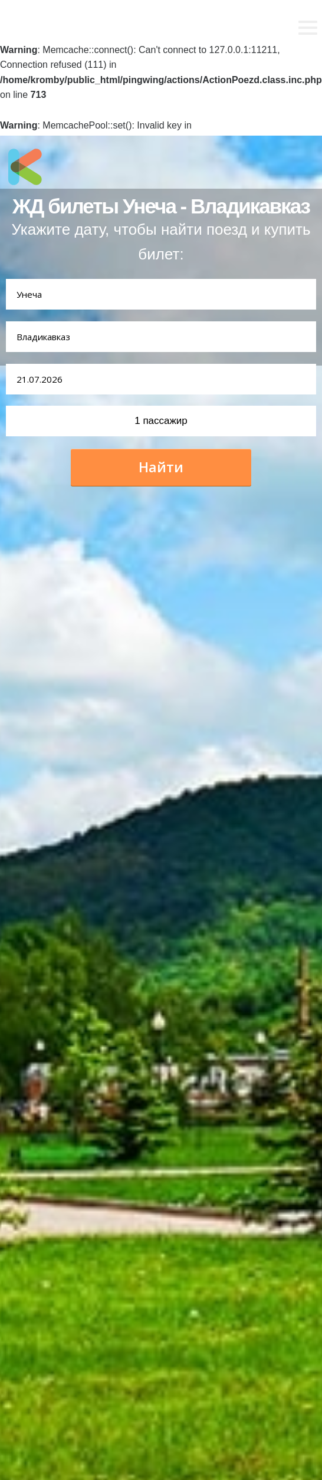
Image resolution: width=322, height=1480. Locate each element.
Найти (161, 467)
